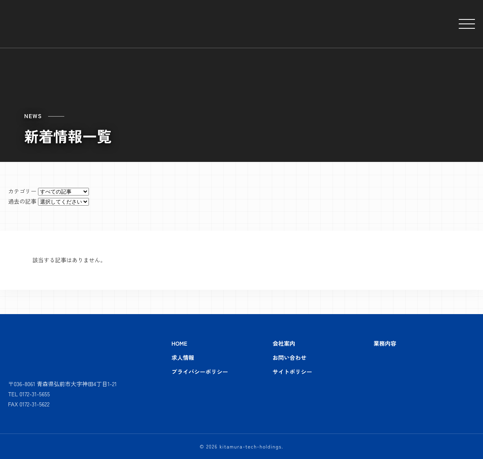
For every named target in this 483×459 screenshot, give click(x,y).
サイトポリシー (292, 372)
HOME (179, 343)
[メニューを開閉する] (467, 24)
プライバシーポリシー (199, 372)
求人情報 (182, 357)
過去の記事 (22, 201)
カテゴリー (22, 191)
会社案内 (283, 343)
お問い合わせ (289, 357)
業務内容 (384, 343)
